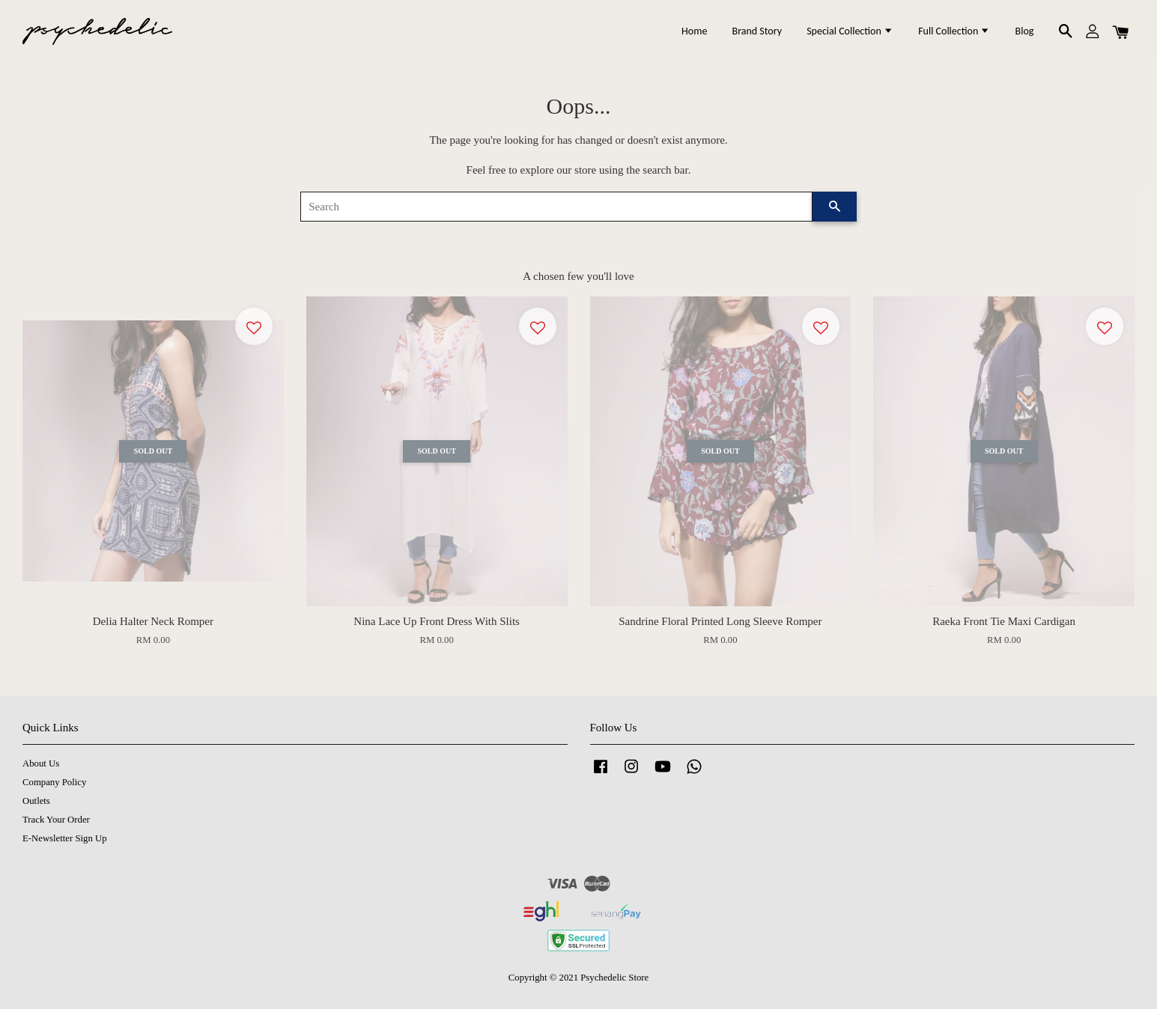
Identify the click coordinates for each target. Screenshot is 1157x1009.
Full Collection (954, 31)
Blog (1024, 31)
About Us (40, 763)
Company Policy (54, 782)
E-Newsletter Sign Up (64, 838)
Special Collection (850, 31)
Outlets (36, 801)
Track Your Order (56, 819)
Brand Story (757, 31)
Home (694, 31)
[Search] (556, 207)
